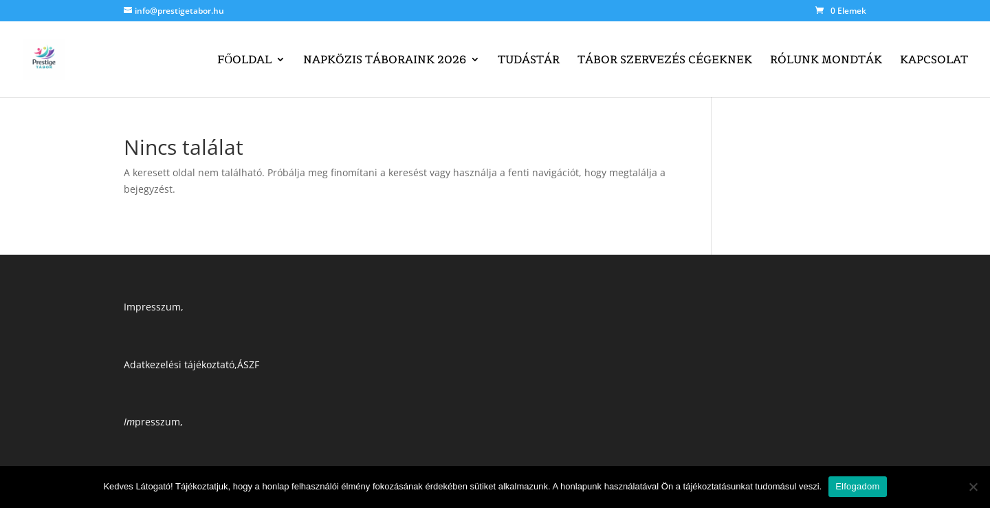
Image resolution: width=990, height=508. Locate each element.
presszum (152, 421)
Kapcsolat (934, 60)
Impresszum (152, 306)
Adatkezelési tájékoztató (179, 364)
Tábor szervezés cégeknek (665, 60)
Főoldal (244, 60)
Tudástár (529, 60)
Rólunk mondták (826, 60)
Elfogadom (857, 486)
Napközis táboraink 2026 (384, 60)
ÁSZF (248, 364)
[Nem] (973, 487)
